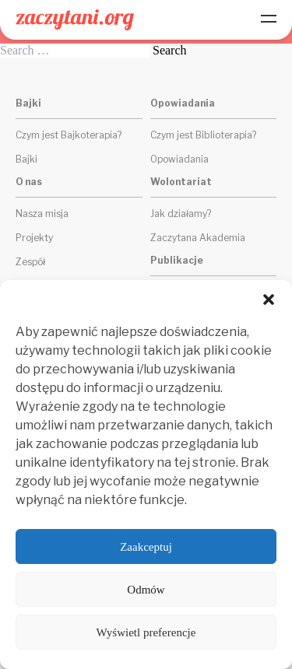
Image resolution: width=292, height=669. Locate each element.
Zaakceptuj (146, 547)
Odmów (145, 589)
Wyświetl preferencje (146, 632)
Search (170, 50)
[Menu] (268, 20)
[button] (268, 299)
